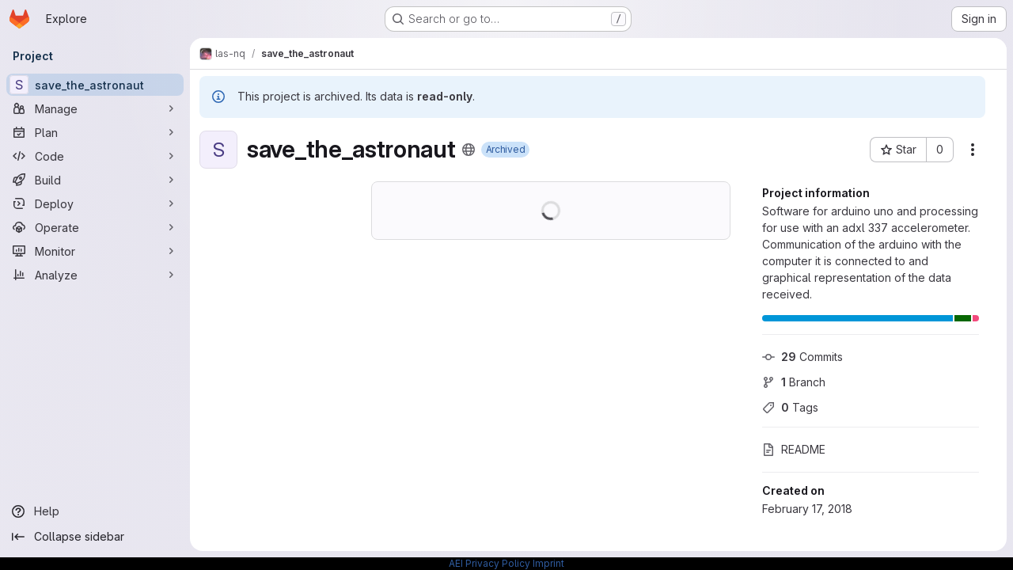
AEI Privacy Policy (489, 563)
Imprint (548, 563)
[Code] (95, 156)
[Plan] (95, 132)
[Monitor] (95, 251)
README (793, 449)
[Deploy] (95, 203)
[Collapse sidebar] (95, 537)
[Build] (95, 180)
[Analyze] (95, 275)
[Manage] (95, 108)
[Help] (95, 511)
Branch (793, 382)
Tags (790, 407)
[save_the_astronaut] (95, 85)
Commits (802, 356)
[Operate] (95, 227)
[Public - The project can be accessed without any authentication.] (468, 149)
